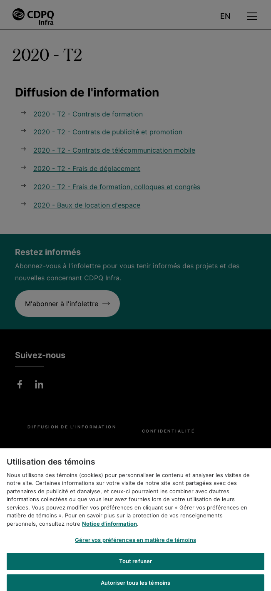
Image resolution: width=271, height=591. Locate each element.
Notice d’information (109, 529)
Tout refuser (135, 566)
